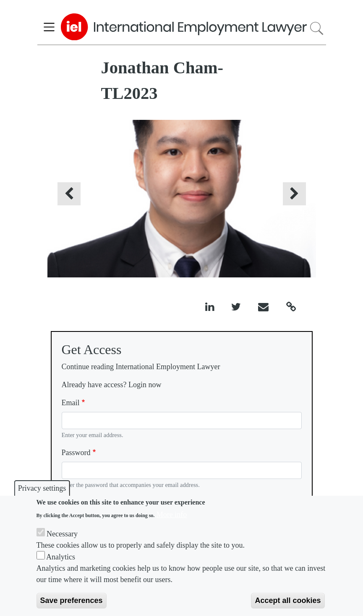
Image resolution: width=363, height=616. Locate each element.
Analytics (60, 557)
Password (76, 452)
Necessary (62, 534)
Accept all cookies (288, 600)
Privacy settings (42, 488)
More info (172, 514)
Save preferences (71, 600)
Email (71, 403)
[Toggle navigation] (49, 26)
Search (316, 28)
